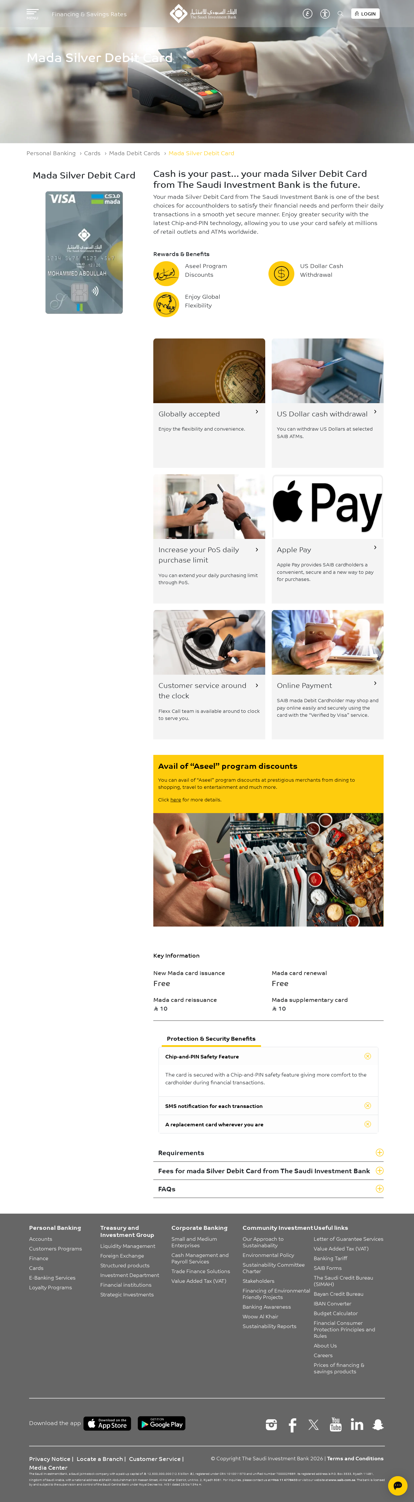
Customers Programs (55, 1248)
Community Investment (278, 1227)
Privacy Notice (50, 1458)
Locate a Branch (100, 1458)
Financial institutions (126, 1284)
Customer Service (155, 1458)
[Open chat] (398, 1486)
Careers (323, 1354)
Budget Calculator (336, 1312)
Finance (38, 1257)
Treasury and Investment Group (127, 1230)
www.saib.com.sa (342, 1479)
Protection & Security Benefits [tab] (211, 1038)
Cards (92, 152)
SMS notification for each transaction (214, 1105)
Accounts (40, 1238)
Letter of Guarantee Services (349, 1238)
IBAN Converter (332, 1303)
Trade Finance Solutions (200, 1270)
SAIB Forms (328, 1267)
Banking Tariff (330, 1257)
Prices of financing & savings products (340, 1368)
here (175, 799)
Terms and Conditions (355, 1458)
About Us (325, 1345)
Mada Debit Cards (134, 152)
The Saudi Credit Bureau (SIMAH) (344, 1280)
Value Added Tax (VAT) (198, 1280)
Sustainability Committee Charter (274, 1267)
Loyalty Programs (50, 1287)
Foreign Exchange (122, 1255)
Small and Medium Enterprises (194, 1242)
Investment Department (129, 1274)
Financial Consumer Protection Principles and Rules (345, 1329)
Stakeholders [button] (259, 1280)
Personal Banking (51, 152)
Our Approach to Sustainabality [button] (264, 1242)
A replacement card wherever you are (214, 1124)
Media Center (48, 1467)
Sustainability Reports (270, 1325)
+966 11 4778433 (284, 1479)
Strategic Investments (127, 1294)
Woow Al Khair (260, 1316)
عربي (307, 13)
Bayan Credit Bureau (339, 1293)
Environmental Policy (268, 1254)
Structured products (125, 1265)
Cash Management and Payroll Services (200, 1258)
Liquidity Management (127, 1245)
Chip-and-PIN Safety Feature (202, 1056)
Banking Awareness (267, 1306)
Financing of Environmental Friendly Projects (277, 1293)
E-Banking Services (52, 1277)
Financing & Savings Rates (89, 13)
